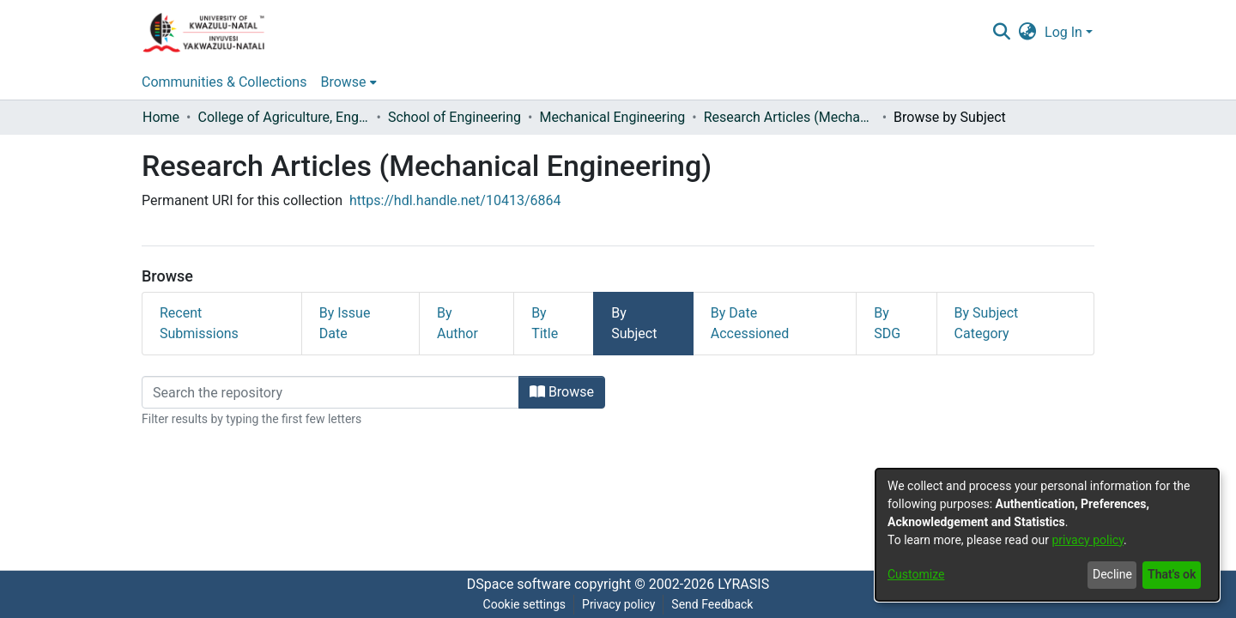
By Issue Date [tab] (345, 323)
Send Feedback (712, 604)
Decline (1112, 574)
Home (160, 117)
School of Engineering (454, 117)
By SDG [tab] (887, 323)
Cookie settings (524, 604)
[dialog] (1047, 535)
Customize (916, 574)
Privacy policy (618, 604)
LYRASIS (743, 584)
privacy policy (1087, 540)
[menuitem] (1028, 32)
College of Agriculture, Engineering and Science (283, 117)
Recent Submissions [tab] (199, 323)
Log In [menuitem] (1063, 32)
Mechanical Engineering (612, 117)
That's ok (1172, 574)
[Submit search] (1001, 32)
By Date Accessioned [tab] (750, 323)
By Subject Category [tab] (986, 323)
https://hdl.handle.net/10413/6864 (454, 200)
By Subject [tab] (634, 323)
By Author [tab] (457, 323)
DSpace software (519, 584)
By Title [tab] (544, 323)
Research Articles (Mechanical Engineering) (790, 117)
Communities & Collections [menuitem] (224, 82)
